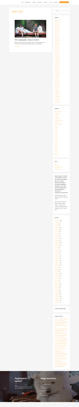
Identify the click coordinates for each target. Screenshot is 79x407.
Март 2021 (57, 82)
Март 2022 (57, 71)
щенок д (56, 135)
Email (42, 391)
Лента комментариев (59, 167)
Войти (56, 164)
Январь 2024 (57, 40)
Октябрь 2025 (57, 22)
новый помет (57, 118)
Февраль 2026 (57, 20)
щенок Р (56, 155)
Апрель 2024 (57, 36)
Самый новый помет (59, 120)
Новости (56, 116)
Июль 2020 (57, 89)
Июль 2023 (57, 47)
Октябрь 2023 (57, 42)
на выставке (57, 115)
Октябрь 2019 (57, 96)
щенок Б (56, 133)
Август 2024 (57, 31)
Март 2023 (57, 53)
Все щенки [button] (39, 2)
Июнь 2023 (57, 49)
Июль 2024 (57, 33)
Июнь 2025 (57, 25)
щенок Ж (56, 138)
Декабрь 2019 (57, 93)
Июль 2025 (57, 24)
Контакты (56, 2)
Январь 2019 (57, 100)
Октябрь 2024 (57, 29)
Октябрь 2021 (57, 76)
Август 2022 (57, 65)
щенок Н (56, 149)
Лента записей (58, 166)
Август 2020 (57, 87)
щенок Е (56, 136)
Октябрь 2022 (57, 62)
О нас (22, 2)
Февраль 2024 (57, 38)
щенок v (56, 129)
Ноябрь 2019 (57, 94)
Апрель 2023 (57, 51)
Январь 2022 (57, 74)
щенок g (56, 127)
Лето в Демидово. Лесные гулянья (27, 40)
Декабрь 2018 (57, 102)
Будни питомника (58, 111)
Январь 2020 (57, 91)
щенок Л (56, 145)
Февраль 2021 (57, 84)
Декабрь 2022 (57, 58)
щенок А (56, 131)
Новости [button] (45, 2)
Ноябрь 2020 (57, 85)
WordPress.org (57, 169)
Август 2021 (57, 78)
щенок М (56, 147)
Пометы (34, 2)
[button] (64, 2)
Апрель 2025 (57, 27)
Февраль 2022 (57, 73)
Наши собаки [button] (27, 2)
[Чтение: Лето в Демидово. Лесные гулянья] (30, 28)
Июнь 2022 (57, 67)
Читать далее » (18, 46)
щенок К (56, 144)
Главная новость (58, 113)
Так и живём (57, 122)
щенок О (56, 151)
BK (41, 398)
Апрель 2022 (57, 69)
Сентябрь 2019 (58, 98)
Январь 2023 (57, 56)
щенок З (56, 140)
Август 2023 (57, 45)
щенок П (56, 153)
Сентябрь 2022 (58, 64)
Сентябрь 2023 (58, 44)
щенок (56, 125)
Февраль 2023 (57, 54)
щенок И (56, 142)
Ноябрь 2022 (57, 60)
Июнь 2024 (57, 35)
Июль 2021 (57, 80)
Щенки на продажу (59, 124)
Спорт (51, 2)
